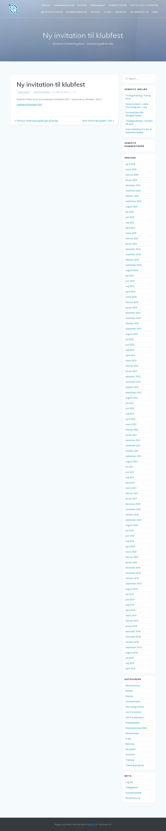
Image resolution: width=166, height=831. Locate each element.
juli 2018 (130, 658)
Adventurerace (133, 685)
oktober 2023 (132, 323)
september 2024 (133, 265)
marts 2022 (131, 424)
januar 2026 (131, 180)
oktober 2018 (132, 642)
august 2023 (132, 334)
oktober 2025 (132, 196)
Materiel (96, 12)
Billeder (129, 690)
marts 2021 (131, 488)
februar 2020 (132, 557)
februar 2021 (132, 493)
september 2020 (133, 519)
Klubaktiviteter (133, 722)
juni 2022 (130, 408)
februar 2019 (132, 620)
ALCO (92, 824)
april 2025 (130, 227)
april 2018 (130, 668)
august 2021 (132, 461)
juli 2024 (130, 275)
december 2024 (133, 249)
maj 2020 (130, 541)
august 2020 (132, 525)
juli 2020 (130, 530)
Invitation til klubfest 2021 (29, 104)
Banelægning (97, 5)
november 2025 (133, 190)
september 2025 (133, 201)
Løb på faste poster (52, 12)
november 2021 (133, 445)
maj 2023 (130, 350)
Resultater (131, 749)
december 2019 (133, 567)
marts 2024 (131, 296)
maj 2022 (130, 413)
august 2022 (132, 397)
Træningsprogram (64, 5)
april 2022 (130, 419)
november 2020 (133, 509)
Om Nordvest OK (139, 12)
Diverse (129, 696)
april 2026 (130, 164)
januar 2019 (131, 626)
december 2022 (133, 376)
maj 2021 (130, 477)
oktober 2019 (132, 578)
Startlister (130, 754)
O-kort (108, 12)
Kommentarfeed (133, 792)
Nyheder (82, 5)
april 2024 (130, 291)
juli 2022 (130, 403)
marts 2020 (131, 551)
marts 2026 (131, 169)
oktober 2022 (132, 387)
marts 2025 (131, 233)
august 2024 (132, 270)
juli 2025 (130, 211)
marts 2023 (131, 360)
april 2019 (130, 610)
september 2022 (133, 392)
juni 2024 (130, 281)
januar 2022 (131, 435)
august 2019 (132, 589)
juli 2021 (130, 466)
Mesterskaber (132, 733)
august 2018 (132, 652)
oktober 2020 (132, 514)
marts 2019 (131, 615)
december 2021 (133, 440)
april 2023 (130, 355)
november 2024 (133, 254)
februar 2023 (132, 365)
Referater (121, 12)
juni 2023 (130, 344)
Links (155, 12)
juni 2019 (130, 599)
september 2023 (133, 328)
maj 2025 (130, 222)
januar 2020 (131, 562)
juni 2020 (130, 535)
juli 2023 (130, 339)
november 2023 (133, 318)
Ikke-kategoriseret (135, 706)
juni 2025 (130, 217)
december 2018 (133, 631)
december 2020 (133, 504)
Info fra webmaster (135, 717)
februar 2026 (132, 174)
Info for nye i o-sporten (144, 5)
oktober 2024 (132, 259)
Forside (46, 5)
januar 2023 (131, 371)
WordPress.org (133, 798)
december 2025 (133, 185)
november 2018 (133, 636)
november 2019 (133, 573)
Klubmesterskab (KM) (136, 728)
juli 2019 (130, 594)
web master (24, 92)
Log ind (129, 782)
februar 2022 (132, 429)
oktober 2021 (132, 450)
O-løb (128, 738)
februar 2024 (132, 302)
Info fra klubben (42, 92)
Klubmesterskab (118, 5)
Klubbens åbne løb (76, 12)
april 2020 (130, 546)
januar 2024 (131, 307)
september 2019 (133, 583)
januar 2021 (131, 498)
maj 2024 (130, 286)
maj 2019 (130, 604)
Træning (130, 759)
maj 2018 (130, 663)
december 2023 (133, 312)
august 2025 (132, 206)
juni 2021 (130, 472)
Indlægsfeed (132, 787)
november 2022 (133, 381)
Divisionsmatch (133, 701)
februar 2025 (132, 238)
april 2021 (130, 482)
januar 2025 (131, 243)
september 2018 (133, 647)
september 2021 (133, 456)
